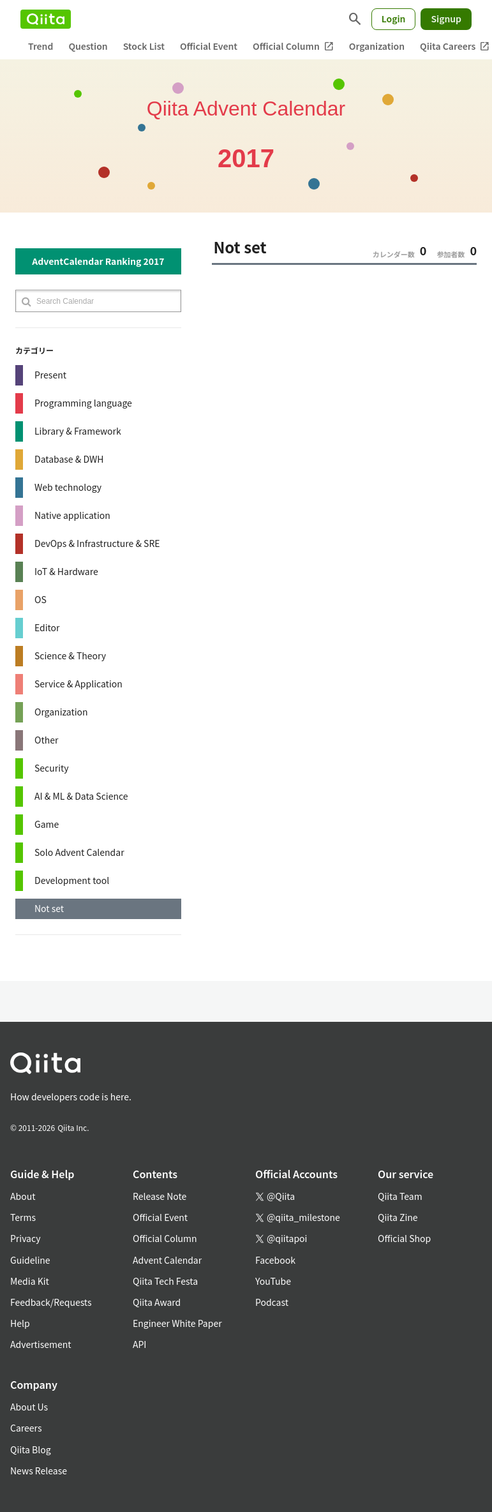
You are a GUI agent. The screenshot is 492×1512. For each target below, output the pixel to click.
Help (20, 1323)
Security (51, 767)
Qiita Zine (398, 1217)
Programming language (83, 402)
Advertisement (40, 1344)
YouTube (273, 1281)
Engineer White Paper (177, 1323)
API (139, 1344)
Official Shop (404, 1238)
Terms (23, 1217)
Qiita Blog (30, 1449)
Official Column (293, 46)
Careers (25, 1427)
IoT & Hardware (66, 571)
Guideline (30, 1260)
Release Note (159, 1196)
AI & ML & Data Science (81, 796)
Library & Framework (77, 430)
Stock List (144, 46)
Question (87, 46)
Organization (377, 46)
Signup (446, 18)
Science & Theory (70, 655)
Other (46, 739)
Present (50, 374)
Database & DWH (68, 459)
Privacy (25, 1238)
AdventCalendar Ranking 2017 (98, 261)
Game (46, 824)
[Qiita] (45, 19)
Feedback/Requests (51, 1302)
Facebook (275, 1260)
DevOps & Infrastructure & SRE (97, 543)
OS (40, 599)
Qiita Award (157, 1302)
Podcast (271, 1302)
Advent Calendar (167, 1260)
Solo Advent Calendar (79, 852)
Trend (40, 46)
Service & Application (78, 683)
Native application (72, 515)
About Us (29, 1406)
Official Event (208, 46)
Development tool (71, 880)
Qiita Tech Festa (165, 1281)
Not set (49, 908)
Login (394, 18)
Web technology (67, 487)
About (22, 1196)
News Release (38, 1470)
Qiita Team (400, 1196)
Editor (47, 627)
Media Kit (29, 1281)
